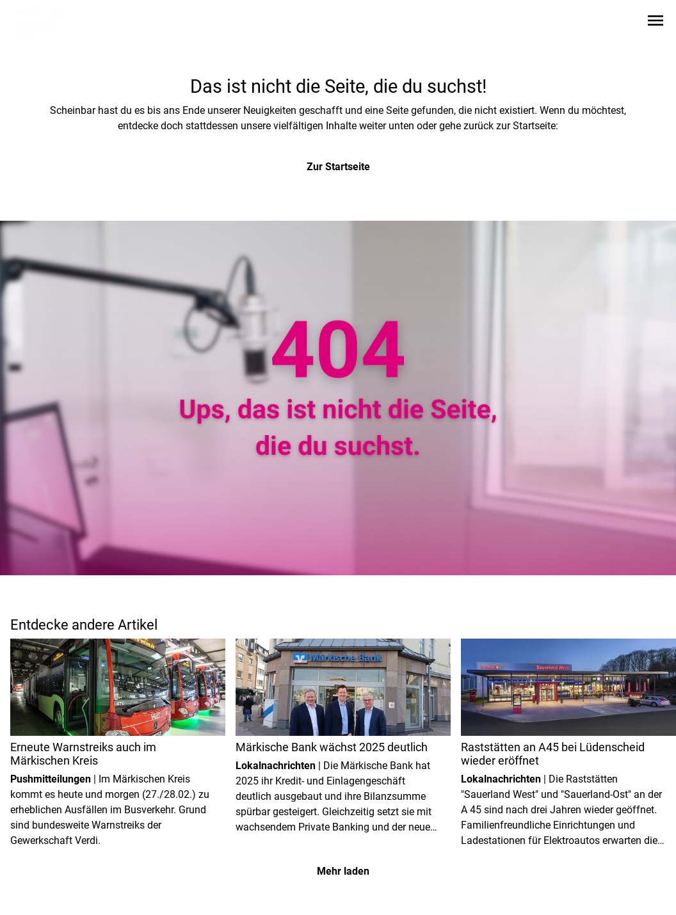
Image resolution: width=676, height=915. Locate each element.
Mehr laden (343, 871)
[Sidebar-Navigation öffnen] (655, 22)
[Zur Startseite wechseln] (41, 23)
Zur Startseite (338, 167)
